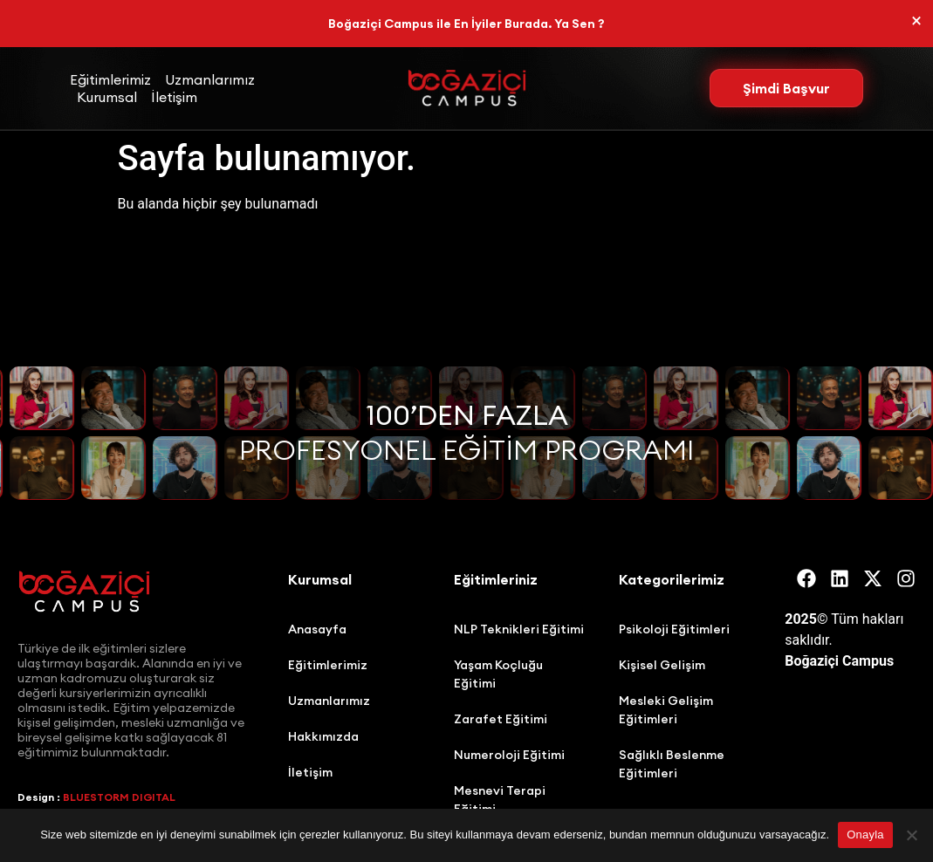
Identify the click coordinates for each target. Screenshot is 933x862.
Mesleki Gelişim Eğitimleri (666, 710)
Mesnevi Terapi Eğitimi (499, 800)
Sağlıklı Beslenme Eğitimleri (671, 764)
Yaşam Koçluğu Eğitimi (498, 674)
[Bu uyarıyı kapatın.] (916, 21)
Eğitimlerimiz (110, 79)
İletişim (174, 97)
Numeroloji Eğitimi (509, 755)
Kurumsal (107, 97)
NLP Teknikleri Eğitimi (519, 629)
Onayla (865, 834)
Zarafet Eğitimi (500, 719)
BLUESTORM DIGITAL (119, 797)
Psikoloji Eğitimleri (674, 629)
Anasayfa (317, 629)
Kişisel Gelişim (662, 665)
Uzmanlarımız (210, 79)
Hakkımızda (323, 736)
